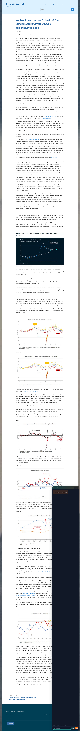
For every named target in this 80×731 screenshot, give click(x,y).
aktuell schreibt (54, 157)
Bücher (54, 4)
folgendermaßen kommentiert (32, 391)
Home (42, 4)
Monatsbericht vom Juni (50, 116)
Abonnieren (10, 723)
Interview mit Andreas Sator (28, 593)
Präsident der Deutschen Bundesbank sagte (46, 572)
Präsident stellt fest (46, 118)
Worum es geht (48, 4)
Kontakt (58, 4)
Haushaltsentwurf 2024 (34, 139)
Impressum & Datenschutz (67, 4)
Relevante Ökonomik (15, 4)
